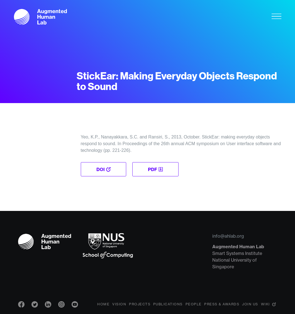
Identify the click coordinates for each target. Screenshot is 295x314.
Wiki (265, 304)
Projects (139, 304)
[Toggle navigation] (276, 16)
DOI (100, 169)
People (194, 304)
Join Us (250, 304)
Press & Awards (221, 304)
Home (103, 304)
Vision (119, 304)
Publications (168, 304)
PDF (152, 169)
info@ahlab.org (228, 236)
